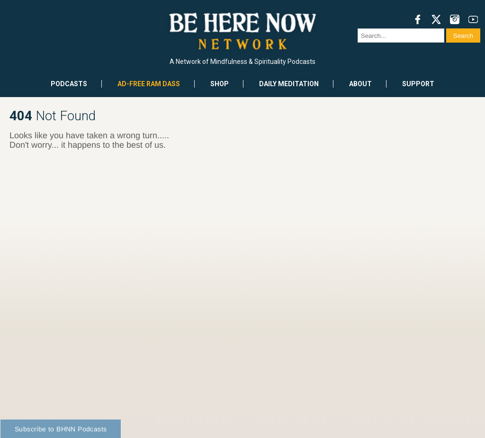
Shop (219, 84)
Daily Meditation (289, 84)
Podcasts (69, 84)
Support (418, 84)
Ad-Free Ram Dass (148, 84)
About (360, 84)
